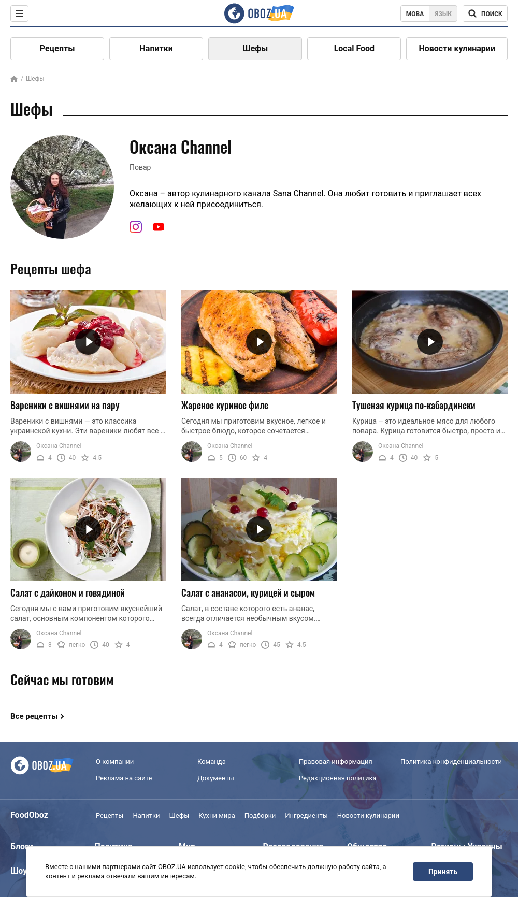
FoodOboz (29, 815)
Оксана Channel (58, 446)
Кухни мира (216, 815)
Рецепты (57, 48)
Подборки (260, 815)
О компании (115, 761)
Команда (211, 761)
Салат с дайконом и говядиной (67, 592)
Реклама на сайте (124, 778)
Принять (442, 871)
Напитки (156, 48)
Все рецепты (34, 716)
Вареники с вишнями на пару (65, 405)
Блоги (21, 846)
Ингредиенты (306, 815)
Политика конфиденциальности (451, 761)
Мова (415, 14)
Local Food (354, 48)
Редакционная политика (338, 778)
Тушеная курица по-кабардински (414, 405)
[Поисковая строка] (485, 13)
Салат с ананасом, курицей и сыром (248, 592)
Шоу (18, 871)
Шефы (255, 48)
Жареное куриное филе (224, 405)
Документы (215, 778)
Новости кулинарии (457, 48)
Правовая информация (335, 761)
